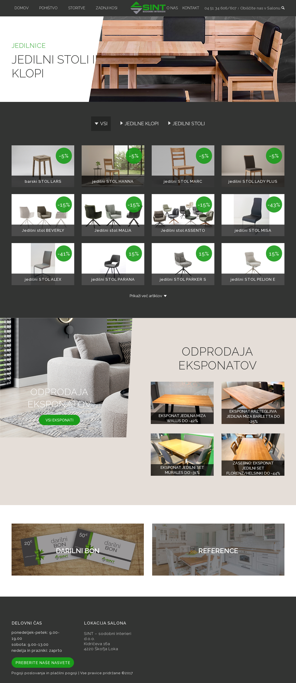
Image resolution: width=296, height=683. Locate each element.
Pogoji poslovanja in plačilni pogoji (45, 673)
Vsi (104, 123)
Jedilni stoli (189, 123)
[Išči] (281, 8)
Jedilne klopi (142, 123)
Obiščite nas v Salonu (260, 8)
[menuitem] (22, 8)
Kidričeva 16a (97, 643)
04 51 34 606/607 (220, 8)
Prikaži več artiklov (146, 295)
